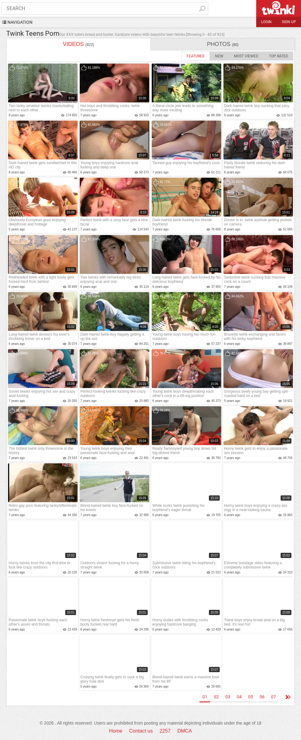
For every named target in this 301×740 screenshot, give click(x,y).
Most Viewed (246, 56)
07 (273, 696)
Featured (196, 56)
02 (216, 696)
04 (239, 696)
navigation (19, 22)
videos (78, 44)
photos (222, 44)
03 (227, 696)
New (219, 56)
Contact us (141, 731)
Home (115, 731)
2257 (165, 731)
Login (266, 22)
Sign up (289, 22)
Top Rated (278, 56)
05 (250, 696)
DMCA (184, 731)
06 (262, 696)
